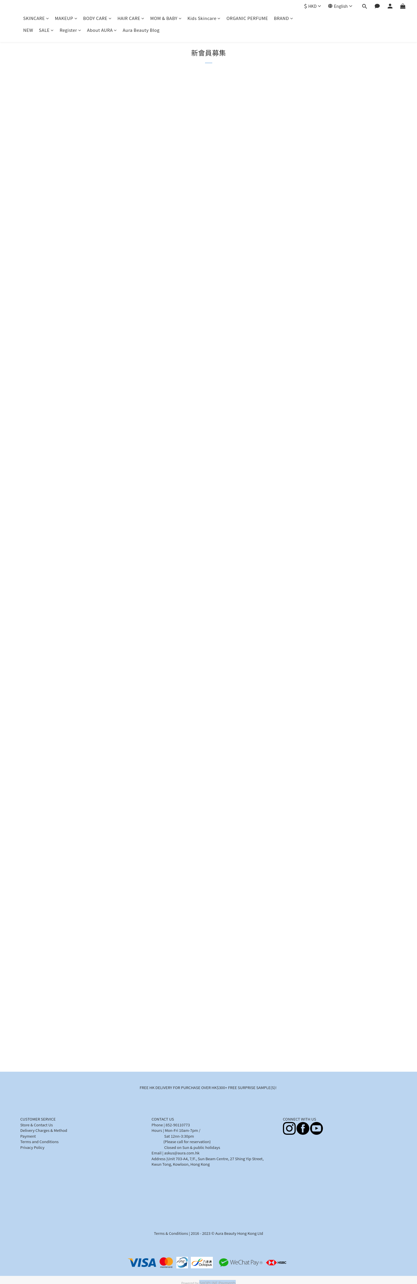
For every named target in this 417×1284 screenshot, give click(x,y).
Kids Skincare (204, 18)
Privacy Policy (32, 1147)
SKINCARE (36, 18)
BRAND (283, 18)
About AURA (102, 30)
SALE (46, 30)
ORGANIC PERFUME (247, 18)
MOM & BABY (166, 18)
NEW (28, 30)
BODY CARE (97, 18)
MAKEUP (66, 18)
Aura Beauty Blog (141, 30)
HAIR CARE (130, 18)
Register (70, 30)
